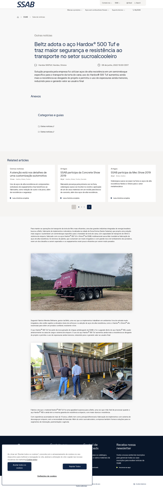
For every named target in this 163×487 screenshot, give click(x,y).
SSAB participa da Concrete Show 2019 (80, 174)
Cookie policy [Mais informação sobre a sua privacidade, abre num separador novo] (32, 463)
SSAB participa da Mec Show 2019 (131, 172)
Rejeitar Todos (67, 468)
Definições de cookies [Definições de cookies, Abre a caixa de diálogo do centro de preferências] (47, 476)
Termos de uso (95, 477)
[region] (47, 466)
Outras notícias (47, 126)
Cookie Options (139, 477)
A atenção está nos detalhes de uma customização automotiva (28, 174)
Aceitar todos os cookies (27, 468)
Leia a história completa (19, 198)
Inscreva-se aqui (123, 460)
